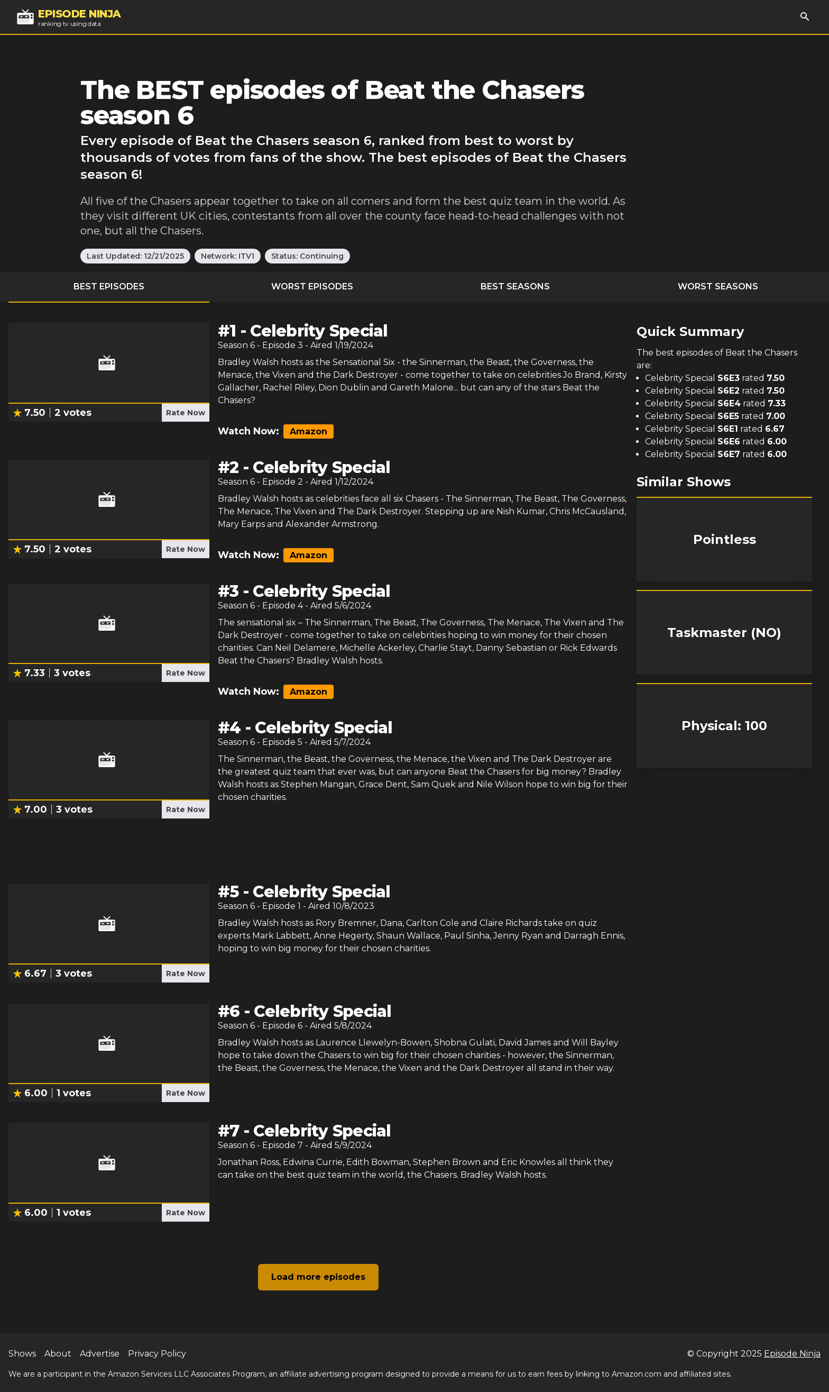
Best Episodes (108, 286)
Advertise (99, 1354)
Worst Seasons (718, 286)
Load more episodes (318, 1277)
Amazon (308, 431)
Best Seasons (515, 286)
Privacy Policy (157, 1354)
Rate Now (185, 412)
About (57, 1354)
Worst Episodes (312, 286)
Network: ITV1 (227, 256)
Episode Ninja (792, 1354)
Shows (22, 1354)
